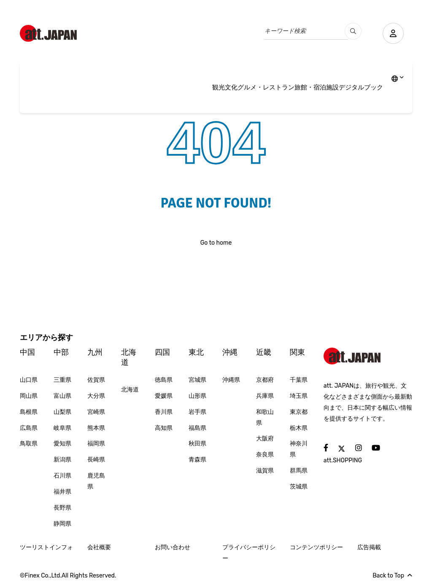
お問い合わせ (172, 547)
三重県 (62, 379)
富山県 (62, 395)
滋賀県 (265, 470)
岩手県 (197, 412)
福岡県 (96, 443)
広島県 (29, 428)
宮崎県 (96, 412)
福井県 (62, 491)
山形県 (197, 395)
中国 (27, 352)
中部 (61, 352)
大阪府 (265, 438)
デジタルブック (361, 87)
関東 (297, 352)
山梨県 (62, 412)
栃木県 (299, 428)
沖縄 (230, 352)
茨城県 (299, 486)
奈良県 (265, 454)
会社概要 (99, 547)
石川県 (62, 475)
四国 (162, 352)
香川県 (164, 412)
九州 (95, 352)
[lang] (398, 79)
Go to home (216, 242)
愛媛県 (164, 395)
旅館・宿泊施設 (316, 87)
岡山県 (29, 395)
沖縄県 (231, 379)
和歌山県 (265, 417)
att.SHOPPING (343, 460)
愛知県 (62, 443)
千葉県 (299, 379)
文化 (231, 87)
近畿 (263, 352)
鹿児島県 (96, 481)
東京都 (299, 412)
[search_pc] (353, 31)
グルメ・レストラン (266, 87)
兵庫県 (265, 395)
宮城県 (197, 379)
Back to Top (392, 575)
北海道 (128, 357)
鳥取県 (29, 443)
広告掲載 (369, 547)
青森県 (197, 459)
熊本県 (96, 428)
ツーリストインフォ (46, 547)
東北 (196, 352)
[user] (393, 33)
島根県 (29, 412)
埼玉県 (299, 395)
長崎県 (96, 459)
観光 (218, 87)
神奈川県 (299, 449)
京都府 (265, 379)
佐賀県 (96, 379)
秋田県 (197, 443)
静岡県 (62, 523)
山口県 (29, 379)
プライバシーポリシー (248, 553)
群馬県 (299, 470)
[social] (326, 448)
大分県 (96, 395)
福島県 (197, 428)
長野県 (62, 507)
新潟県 (62, 459)
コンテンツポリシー (316, 547)
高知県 (164, 428)
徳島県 (164, 379)
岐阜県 (62, 428)
